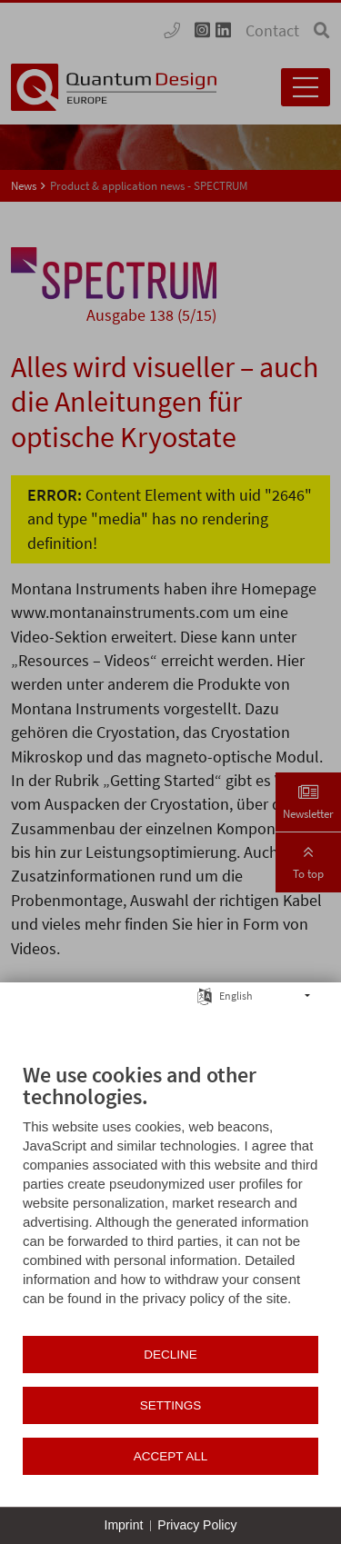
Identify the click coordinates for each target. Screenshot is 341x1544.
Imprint (124, 1525)
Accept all (171, 1456)
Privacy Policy (196, 1525)
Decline (170, 1354)
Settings (171, 1405)
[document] (170, 1197)
